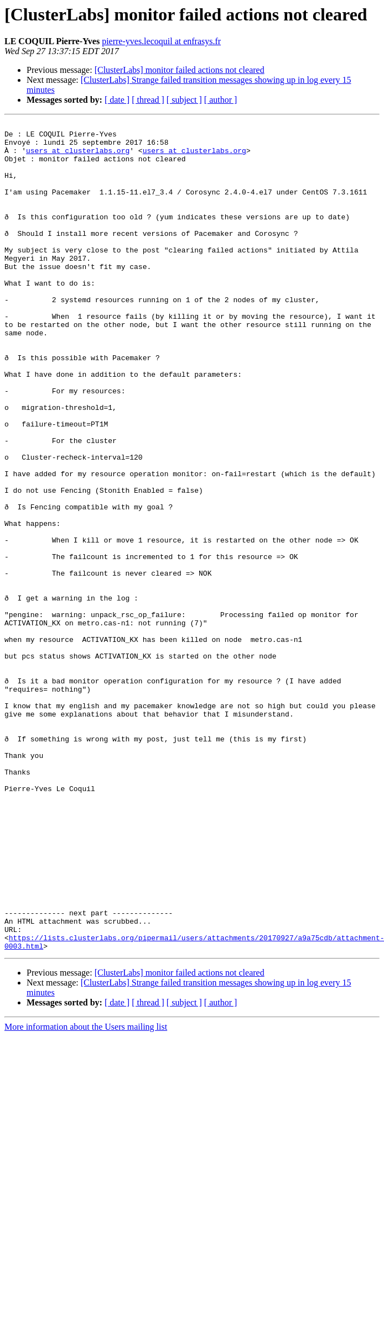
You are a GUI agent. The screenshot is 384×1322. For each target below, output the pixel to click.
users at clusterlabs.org (77, 157)
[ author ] (220, 99)
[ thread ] (148, 99)
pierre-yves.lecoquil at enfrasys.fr (161, 41)
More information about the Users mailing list (85, 1192)
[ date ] (117, 99)
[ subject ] (184, 99)
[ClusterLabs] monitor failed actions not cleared (179, 70)
